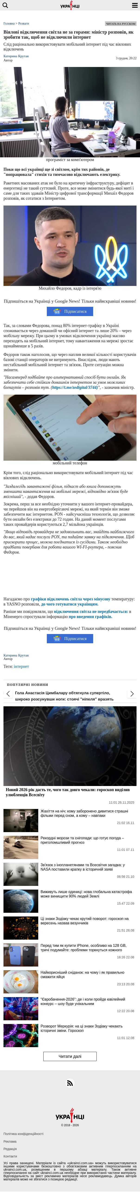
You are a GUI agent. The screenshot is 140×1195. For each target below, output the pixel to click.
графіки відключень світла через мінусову (70, 599)
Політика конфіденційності (23, 1134)
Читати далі (70, 1056)
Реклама (9, 1141)
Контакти (10, 1156)
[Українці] (70, 5)
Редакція (10, 1149)
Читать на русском (120, 23)
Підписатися (70, 311)
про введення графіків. (90, 616)
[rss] (70, 1083)
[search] (5, 5)
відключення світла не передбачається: (91, 611)
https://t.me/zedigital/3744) (75, 387)
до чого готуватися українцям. (69, 604)
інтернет (21, 666)
